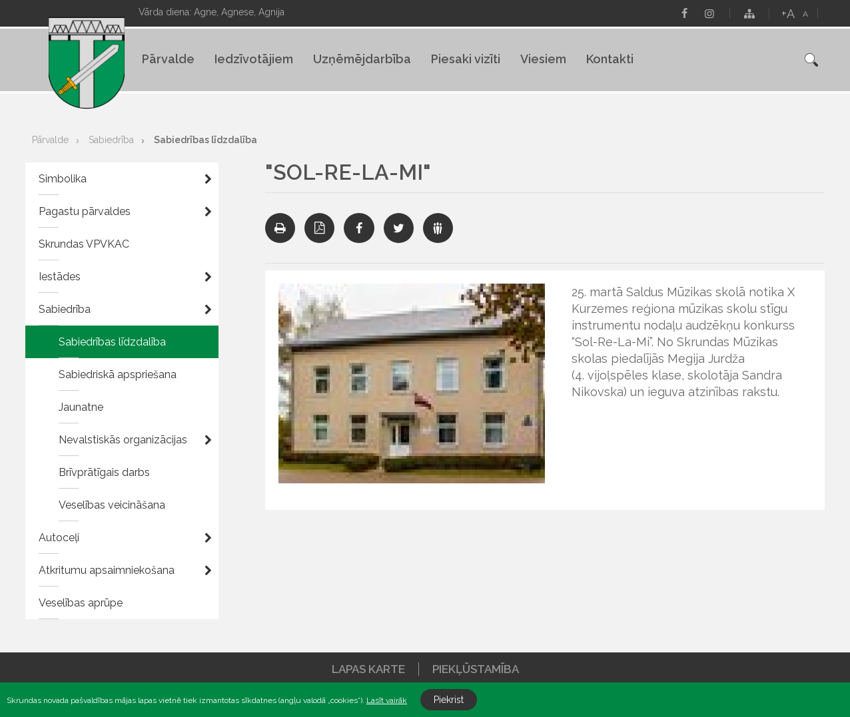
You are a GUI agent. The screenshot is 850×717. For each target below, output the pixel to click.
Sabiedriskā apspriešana (118, 374)
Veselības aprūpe (81, 603)
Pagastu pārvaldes (85, 211)
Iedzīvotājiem (253, 59)
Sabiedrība (111, 139)
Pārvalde (168, 59)
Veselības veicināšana (112, 505)
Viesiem (543, 59)
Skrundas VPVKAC (84, 244)
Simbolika (63, 178)
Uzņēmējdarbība (362, 59)
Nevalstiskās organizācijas (123, 439)
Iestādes (60, 276)
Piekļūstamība (475, 669)
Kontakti (610, 59)
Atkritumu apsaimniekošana (107, 570)
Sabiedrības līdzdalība (205, 139)
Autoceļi (59, 537)
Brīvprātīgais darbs (104, 472)
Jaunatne (81, 407)
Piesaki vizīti (465, 59)
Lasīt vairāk (386, 700)
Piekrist (449, 699)
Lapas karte (368, 669)
